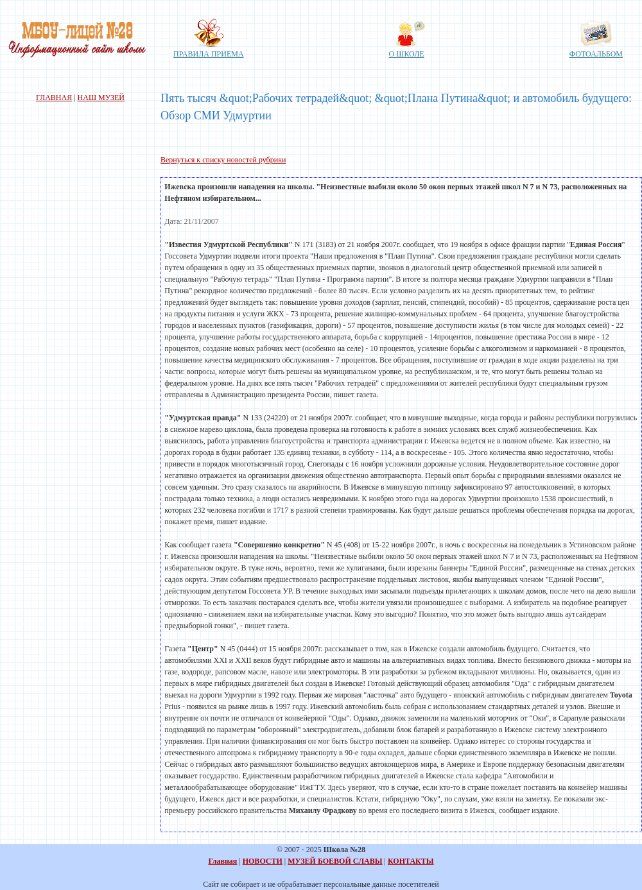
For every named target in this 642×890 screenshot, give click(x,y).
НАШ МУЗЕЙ (101, 97)
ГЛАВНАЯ (54, 97)
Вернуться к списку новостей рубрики (223, 159)
